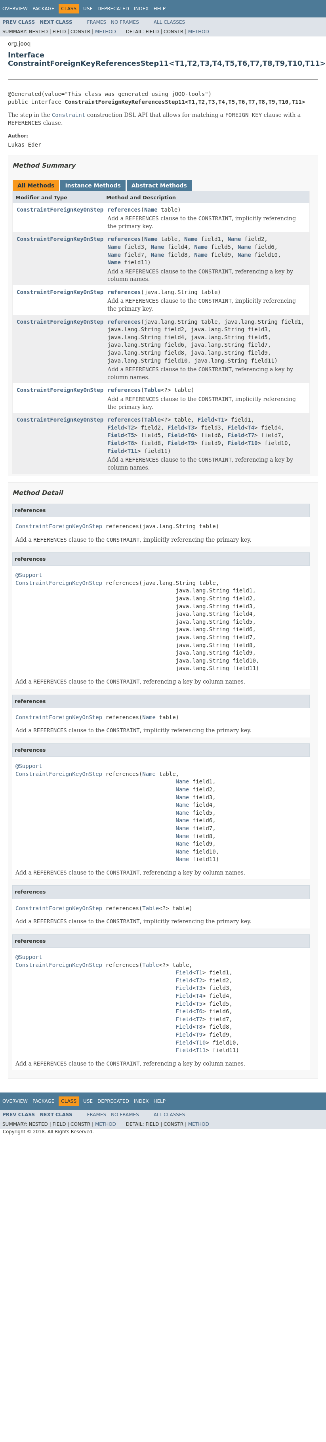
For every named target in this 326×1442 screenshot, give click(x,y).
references (124, 209)
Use (88, 8)
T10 (252, 443)
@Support (28, 575)
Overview (15, 8)
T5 (131, 435)
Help (159, 8)
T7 (251, 435)
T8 (131, 443)
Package (43, 8)
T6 (191, 435)
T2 (131, 427)
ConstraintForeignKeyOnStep (60, 209)
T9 (191, 443)
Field (206, 419)
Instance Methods (92, 185)
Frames (97, 22)
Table (152, 390)
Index (141, 8)
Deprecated (113, 8)
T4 (251, 427)
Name (151, 209)
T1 (220, 419)
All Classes (169, 22)
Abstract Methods (159, 185)
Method (105, 31)
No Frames (125, 22)
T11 (132, 451)
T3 (191, 427)
